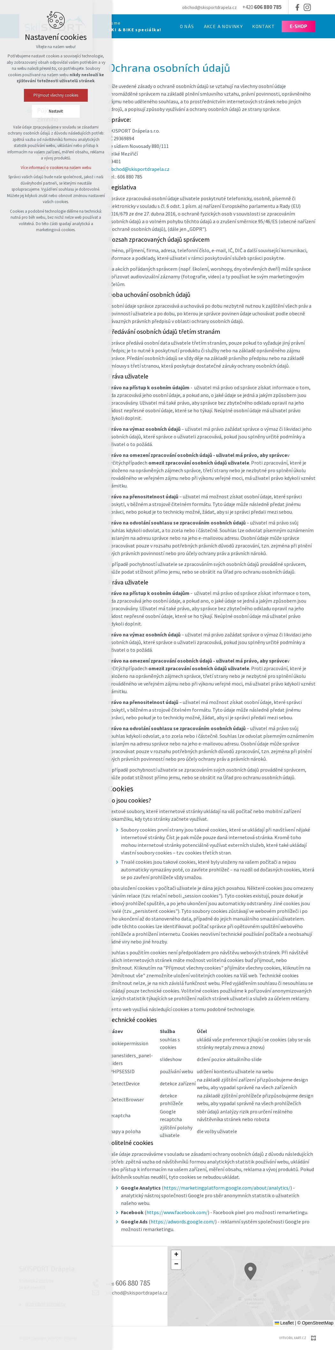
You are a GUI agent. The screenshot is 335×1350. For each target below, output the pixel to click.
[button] (269, 1285)
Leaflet (284, 1322)
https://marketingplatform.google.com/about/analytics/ (227, 1188)
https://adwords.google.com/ (183, 1221)
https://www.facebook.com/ (177, 1212)
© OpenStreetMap (315, 1322)
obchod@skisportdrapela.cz (138, 169)
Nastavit (29, 111)
